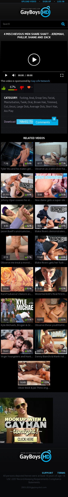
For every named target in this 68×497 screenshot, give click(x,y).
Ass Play (8, 110)
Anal (31, 97)
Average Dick (37, 106)
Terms (61, 472)
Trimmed (52, 102)
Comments (46, 121)
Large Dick (23, 106)
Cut (6, 106)
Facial (51, 97)
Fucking (24, 97)
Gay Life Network (40, 81)
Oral (30, 102)
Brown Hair (40, 102)
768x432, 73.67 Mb (29, 121)
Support (47, 472)
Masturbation (11, 102)
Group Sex (41, 97)
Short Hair (51, 106)
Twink (23, 102)
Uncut (12, 106)
